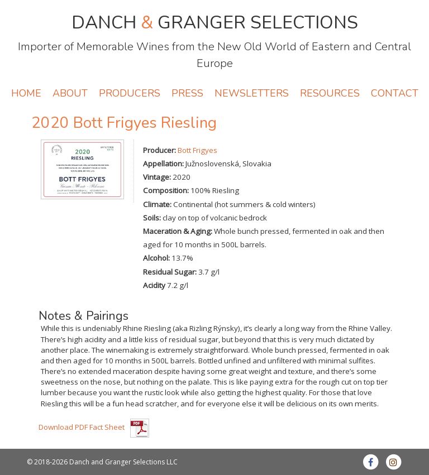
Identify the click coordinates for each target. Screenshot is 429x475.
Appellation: (163, 164)
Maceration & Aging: (177, 231)
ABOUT (70, 93)
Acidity (154, 285)
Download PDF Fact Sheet (82, 427)
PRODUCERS (129, 93)
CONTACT (394, 93)
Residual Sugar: (170, 272)
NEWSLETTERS (251, 93)
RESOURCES (330, 93)
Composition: (166, 190)
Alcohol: (156, 258)
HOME (26, 93)
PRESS (187, 93)
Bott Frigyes (197, 150)
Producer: (159, 150)
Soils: (152, 218)
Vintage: (157, 177)
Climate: (157, 204)
